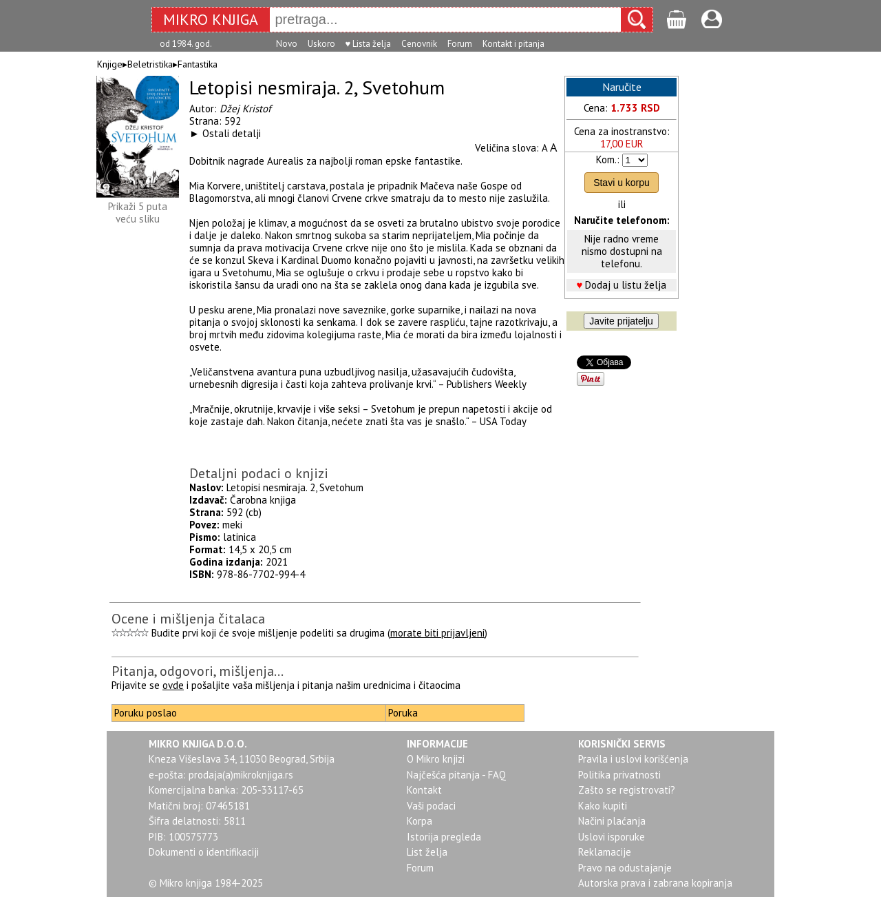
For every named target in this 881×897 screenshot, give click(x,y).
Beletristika (150, 64)
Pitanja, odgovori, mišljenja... (198, 671)
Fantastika (197, 64)
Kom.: (607, 159)
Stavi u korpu (621, 182)
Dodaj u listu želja (625, 284)
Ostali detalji (231, 133)
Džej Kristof (245, 108)
